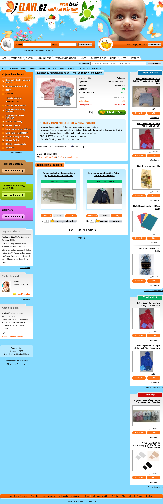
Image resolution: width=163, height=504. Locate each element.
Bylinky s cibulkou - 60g (148, 166)
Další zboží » (87, 230)
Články (113, 58)
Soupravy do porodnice (16, 86)
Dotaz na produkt (44, 146)
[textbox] (118, 63)
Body (8, 90)
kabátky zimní (44, 68)
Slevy (83, 58)
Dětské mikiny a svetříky (17, 136)
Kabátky (32, 68)
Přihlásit (5, 336)
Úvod (4, 58)
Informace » (25, 268)
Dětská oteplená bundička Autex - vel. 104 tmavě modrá (104, 174)
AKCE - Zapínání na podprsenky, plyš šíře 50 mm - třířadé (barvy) (146, 445)
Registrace (28, 50)
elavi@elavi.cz (24, 294)
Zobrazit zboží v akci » (153, 388)
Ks (90, 112)
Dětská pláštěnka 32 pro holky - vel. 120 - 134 (148, 304)
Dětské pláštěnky (13, 121)
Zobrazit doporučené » (153, 291)
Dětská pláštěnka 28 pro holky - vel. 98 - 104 (148, 124)
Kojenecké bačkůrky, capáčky (15, 110)
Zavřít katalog (16, 152)
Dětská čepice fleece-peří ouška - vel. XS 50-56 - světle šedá (146, 81)
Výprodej (9, 148)
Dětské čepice (12, 140)
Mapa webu (127, 496)
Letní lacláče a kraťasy (16, 133)
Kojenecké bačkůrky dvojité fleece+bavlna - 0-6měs (147, 401)
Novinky (29, 58)
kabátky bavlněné (14, 98)
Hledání (82, 63)
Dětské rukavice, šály (15, 144)
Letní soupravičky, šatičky (18, 129)
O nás (123, 58)
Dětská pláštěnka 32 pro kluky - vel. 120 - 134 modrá (147, 347)
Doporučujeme (44, 58)
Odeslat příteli (61, 146)
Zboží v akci (16, 58)
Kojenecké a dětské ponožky (14, 116)
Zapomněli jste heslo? (44, 50)
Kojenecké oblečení (18, 68)
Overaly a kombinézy (15, 105)
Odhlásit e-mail (16, 336)
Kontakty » (25, 299)
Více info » (154, 118)
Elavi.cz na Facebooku (16, 364)
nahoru (82, 238)
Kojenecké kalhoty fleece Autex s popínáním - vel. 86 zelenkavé (59, 174)
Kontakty (135, 58)
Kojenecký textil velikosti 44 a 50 (17, 81)
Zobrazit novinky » (155, 487)
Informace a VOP (98, 58)
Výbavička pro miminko (65, 58)
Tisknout (78, 146)
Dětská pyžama (12, 125)
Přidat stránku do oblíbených (16, 361)
